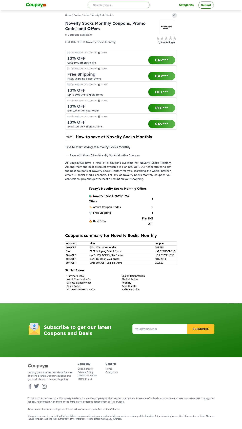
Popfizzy (126, 282)
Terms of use (85, 378)
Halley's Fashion (130, 289)
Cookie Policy (85, 368)
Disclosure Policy (87, 375)
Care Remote (129, 286)
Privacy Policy (85, 372)
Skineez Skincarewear (79, 282)
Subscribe (201, 329)
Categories (186, 5)
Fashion (77, 15)
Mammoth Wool (75, 275)
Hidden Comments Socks (81, 289)
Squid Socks (73, 286)
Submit (206, 5)
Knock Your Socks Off (79, 279)
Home (68, 15)
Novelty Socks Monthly (101, 42)
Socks (86, 15)
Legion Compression (133, 275)
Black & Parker (130, 279)
